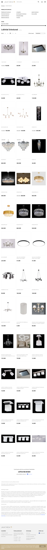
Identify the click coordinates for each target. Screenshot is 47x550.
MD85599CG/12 (35, 192)
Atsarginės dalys (19, 15)
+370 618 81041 (24, 472)
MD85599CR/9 (35, 224)
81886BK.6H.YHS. (4, 289)
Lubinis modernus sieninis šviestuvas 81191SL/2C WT (6, 388)
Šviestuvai (3, 5)
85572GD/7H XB (20, 127)
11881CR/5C (3, 62)
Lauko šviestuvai (35, 12)
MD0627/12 (34, 127)
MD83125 (34, 159)
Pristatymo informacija (31, 534)
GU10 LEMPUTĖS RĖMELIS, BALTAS (22, 323)
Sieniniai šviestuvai (5, 13)
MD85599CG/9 (4, 224)
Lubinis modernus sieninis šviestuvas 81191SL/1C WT (37, 355)
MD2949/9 (19, 159)
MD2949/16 (3, 159)
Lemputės (18, 12)
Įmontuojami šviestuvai (21, 13)
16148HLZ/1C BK (35, 62)
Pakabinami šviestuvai (6, 12)
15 (5, 33)
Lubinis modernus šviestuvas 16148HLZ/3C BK (23, 388)
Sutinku (42, 546)
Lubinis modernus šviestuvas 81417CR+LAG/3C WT (23, 453)
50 (10, 33)
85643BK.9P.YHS (35, 289)
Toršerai (18, 17)
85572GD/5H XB (4, 127)
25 (7, 33)
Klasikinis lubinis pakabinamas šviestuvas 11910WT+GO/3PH (38, 323)
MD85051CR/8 (4, 192)
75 (12, 33)
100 (15, 33)
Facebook (30, 474)
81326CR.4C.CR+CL (20, 94)
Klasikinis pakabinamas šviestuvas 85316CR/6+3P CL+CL (8, 355)
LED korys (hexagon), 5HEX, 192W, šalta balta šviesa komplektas (22, 355)
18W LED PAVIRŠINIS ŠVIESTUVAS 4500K (36, 258)
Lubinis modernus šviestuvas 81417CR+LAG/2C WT (7, 453)
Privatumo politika (30, 536)
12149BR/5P (19, 62)
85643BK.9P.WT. (20, 289)
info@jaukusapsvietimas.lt (6, 534)
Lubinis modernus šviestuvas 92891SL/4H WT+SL (38, 453)
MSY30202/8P (4, 257)
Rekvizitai (3, 536)
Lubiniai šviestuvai (9, 5)
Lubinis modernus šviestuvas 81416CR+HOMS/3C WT (23, 420)
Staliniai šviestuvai (5, 17)
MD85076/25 (19, 192)
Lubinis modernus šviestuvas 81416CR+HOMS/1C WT (7, 420)
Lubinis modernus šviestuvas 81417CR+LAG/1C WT (38, 420)
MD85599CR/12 (20, 224)
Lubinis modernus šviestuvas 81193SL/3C (38, 388)
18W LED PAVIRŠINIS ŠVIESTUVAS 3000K (21, 258)
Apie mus (28, 533)
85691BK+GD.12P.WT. (5, 322)
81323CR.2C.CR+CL (5, 94)
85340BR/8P (34, 94)
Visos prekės (34, 13)
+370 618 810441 (4, 533)
